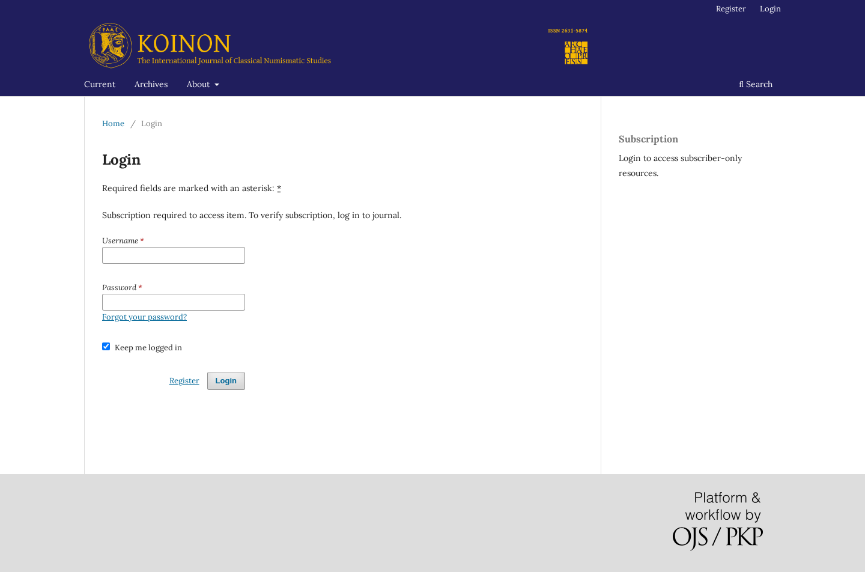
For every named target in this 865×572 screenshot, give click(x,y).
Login (770, 9)
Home (113, 123)
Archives (151, 84)
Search (755, 84)
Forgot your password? (144, 317)
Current (99, 84)
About (199, 84)
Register (731, 9)
